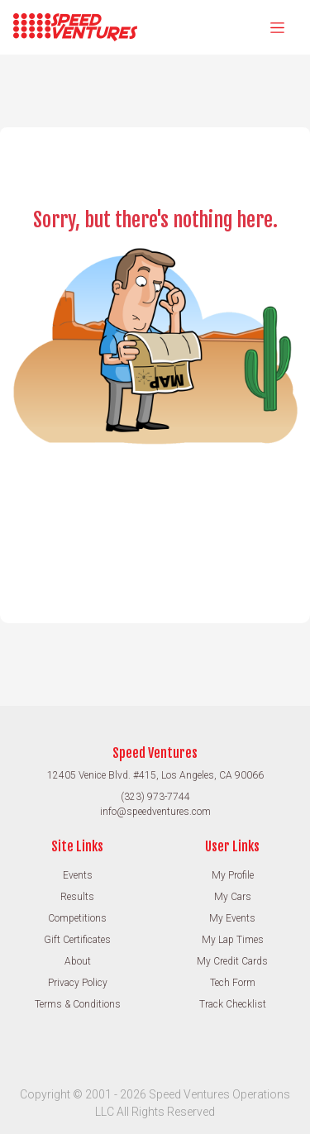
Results (77, 897)
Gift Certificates (77, 940)
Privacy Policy (77, 983)
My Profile (233, 875)
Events (78, 875)
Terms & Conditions (78, 1004)
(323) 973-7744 (155, 797)
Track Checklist (232, 1004)
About (77, 961)
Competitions (77, 918)
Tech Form (232, 983)
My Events (232, 918)
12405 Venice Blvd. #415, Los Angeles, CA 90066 (155, 775)
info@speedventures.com (155, 811)
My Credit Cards (232, 961)
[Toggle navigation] (277, 27)
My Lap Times (233, 940)
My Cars (232, 897)
